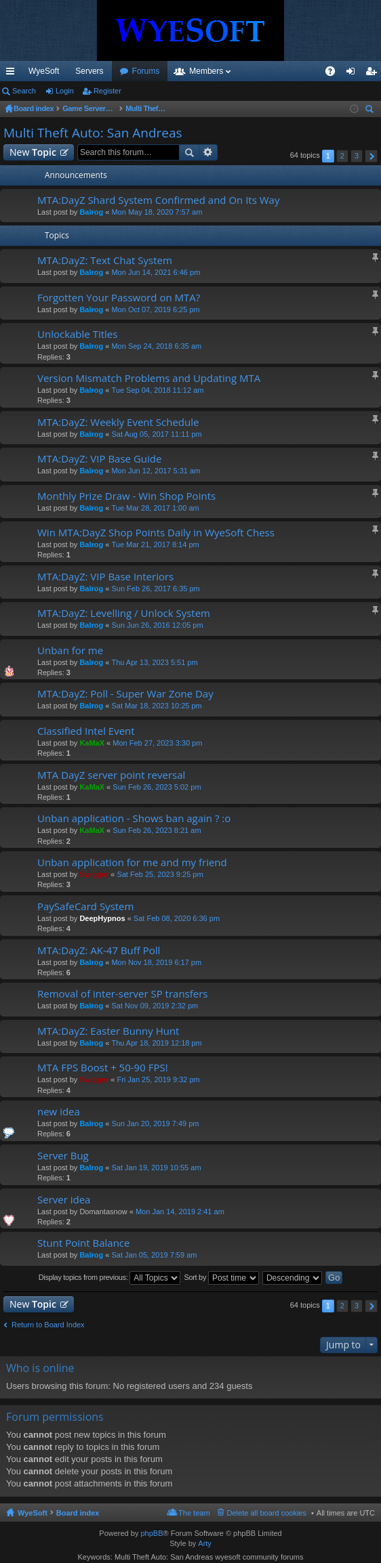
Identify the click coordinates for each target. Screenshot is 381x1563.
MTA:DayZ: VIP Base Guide (99, 458)
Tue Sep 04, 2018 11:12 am (157, 390)
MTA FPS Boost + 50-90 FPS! (102, 1067)
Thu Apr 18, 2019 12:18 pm (156, 1043)
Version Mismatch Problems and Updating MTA (148, 378)
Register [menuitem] (374, 73)
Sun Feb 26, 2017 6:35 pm (155, 588)
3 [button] (357, 156)
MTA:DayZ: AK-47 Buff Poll (98, 950)
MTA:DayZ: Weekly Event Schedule (118, 422)
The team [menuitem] (193, 1513)
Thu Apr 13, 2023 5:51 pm (154, 662)
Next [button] (371, 156)
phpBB (151, 1533)
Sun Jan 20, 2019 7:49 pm (155, 1123)
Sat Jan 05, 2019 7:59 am (154, 1255)
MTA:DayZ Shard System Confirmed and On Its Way (158, 200)
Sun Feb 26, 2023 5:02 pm (157, 787)
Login (65, 91)
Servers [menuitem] (89, 71)
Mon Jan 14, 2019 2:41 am (180, 1211)
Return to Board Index (48, 1325)
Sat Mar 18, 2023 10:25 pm (156, 706)
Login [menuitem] (353, 73)
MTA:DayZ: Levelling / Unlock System (123, 613)
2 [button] (342, 156)
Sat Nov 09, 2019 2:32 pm (154, 1006)
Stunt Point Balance (83, 1243)
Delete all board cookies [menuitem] (266, 1513)
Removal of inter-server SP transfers (122, 993)
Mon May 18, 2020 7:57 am (156, 212)
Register (107, 91)
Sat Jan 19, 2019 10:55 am (156, 1167)
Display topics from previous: (110, 1278)
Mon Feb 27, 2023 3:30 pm (157, 743)
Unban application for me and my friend (132, 862)
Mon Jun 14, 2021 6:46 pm (155, 272)
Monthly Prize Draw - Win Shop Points (126, 496)
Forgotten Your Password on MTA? (118, 297)
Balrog (91, 212)
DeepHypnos (102, 918)
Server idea (63, 1199)
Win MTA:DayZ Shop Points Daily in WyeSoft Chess (156, 532)
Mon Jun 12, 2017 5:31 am (155, 471)
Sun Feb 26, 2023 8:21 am (157, 830)
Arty (205, 1543)
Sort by (221, 1278)
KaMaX (91, 743)
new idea (58, 1111)
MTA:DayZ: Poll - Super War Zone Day (125, 693)
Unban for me (70, 650)
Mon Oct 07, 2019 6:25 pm (155, 309)
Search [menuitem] (370, 110)
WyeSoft (43, 71)
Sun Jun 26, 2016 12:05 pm (157, 625)
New (32, 152)
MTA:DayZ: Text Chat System (104, 260)
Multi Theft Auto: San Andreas (92, 133)
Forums (219, 71)
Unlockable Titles (77, 334)
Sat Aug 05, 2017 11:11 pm (156, 434)
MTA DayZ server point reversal (111, 775)
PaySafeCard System (85, 906)
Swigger (93, 874)
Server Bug (63, 1155)
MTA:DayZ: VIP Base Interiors (105, 576)
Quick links (12, 73)
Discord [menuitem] (163, 71)
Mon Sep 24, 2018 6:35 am (156, 346)
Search (24, 91)
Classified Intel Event (86, 731)
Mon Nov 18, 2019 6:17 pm (156, 962)
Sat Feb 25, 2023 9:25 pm (160, 874)
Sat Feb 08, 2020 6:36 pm (177, 918)
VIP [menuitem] (126, 71)
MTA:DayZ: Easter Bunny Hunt (108, 1031)
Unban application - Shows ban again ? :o (133, 818)
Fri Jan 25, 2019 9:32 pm (158, 1079)
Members (279, 71)
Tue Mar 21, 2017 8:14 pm (155, 544)
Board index (78, 1513)
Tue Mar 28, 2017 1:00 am (155, 508)
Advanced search (208, 152)
